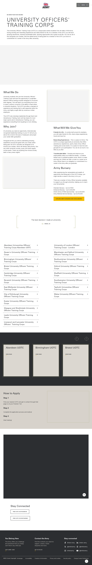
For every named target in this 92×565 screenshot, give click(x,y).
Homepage (19, 558)
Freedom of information (41, 558)
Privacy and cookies (55, 558)
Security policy (67, 558)
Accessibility (28, 558)
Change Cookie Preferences (81, 558)
